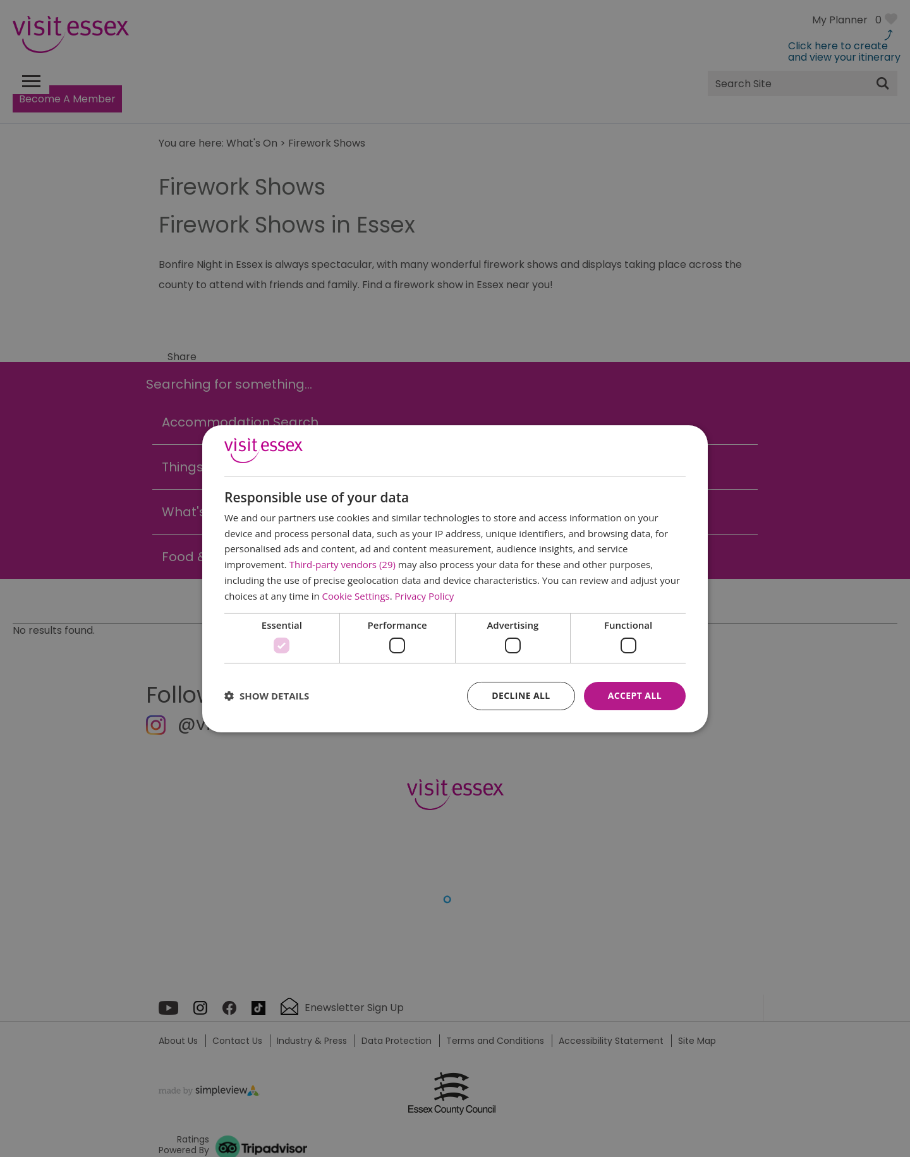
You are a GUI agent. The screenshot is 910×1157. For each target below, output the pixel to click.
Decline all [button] (521, 695)
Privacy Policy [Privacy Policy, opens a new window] (424, 596)
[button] (266, 696)
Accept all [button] (635, 695)
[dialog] (455, 578)
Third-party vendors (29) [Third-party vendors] (342, 564)
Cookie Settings (356, 596)
